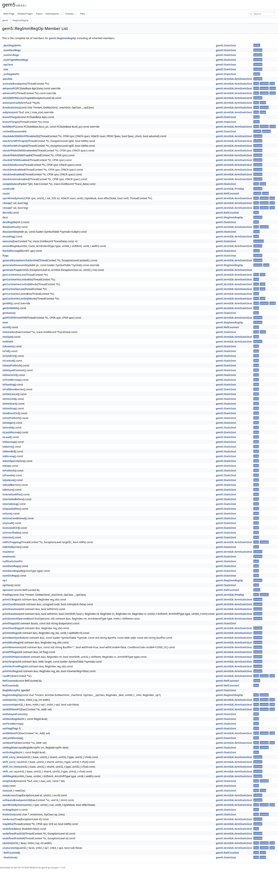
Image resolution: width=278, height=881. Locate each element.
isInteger (8, 422)
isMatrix (7, 446)
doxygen (54, 867)
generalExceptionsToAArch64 (20, 260)
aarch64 (7, 78)
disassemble (10, 231)
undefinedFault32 (13, 833)
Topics (39, 13)
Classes (70, 13)
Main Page (8, 13)
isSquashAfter (11, 508)
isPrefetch (8, 470)
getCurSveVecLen (13, 289)
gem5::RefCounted (227, 193)
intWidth (7, 341)
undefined (8, 828)
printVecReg (10, 671)
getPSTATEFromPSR (14, 317)
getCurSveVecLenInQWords (19, 298)
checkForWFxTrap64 (14, 145)
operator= (8, 590)
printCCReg (9, 599)
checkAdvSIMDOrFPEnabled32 (21, 136)
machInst (8, 551)
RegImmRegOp (21, 20)
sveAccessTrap (11, 819)
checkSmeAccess (12, 164)
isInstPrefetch (11, 418)
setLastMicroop (12, 738)
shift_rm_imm (10, 766)
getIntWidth (10, 308)
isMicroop (8, 456)
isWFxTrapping (11, 542)
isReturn (7, 489)
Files (84, 13)
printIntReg (9, 633)
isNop (6, 465)
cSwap (6, 203)
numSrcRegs (10, 575)
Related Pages (25, 13)
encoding (8, 236)
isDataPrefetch (11, 365)
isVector (7, 537)
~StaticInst (9, 857)
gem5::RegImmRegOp (62, 38)
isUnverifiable (11, 532)
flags (5, 255)
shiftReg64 (9, 776)
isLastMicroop (11, 432)
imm (5, 322)
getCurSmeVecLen (13, 274)
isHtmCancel (10, 394)
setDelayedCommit (14, 714)
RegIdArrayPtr (11, 690)
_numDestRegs (11, 50)
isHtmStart (9, 403)
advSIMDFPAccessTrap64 (17, 98)
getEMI (6, 303)
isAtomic (7, 346)
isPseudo (7, 475)
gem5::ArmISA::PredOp (230, 188)
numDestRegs (11, 566)
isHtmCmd (8, 399)
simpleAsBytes (11, 781)
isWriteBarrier (11, 547)
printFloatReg (10, 628)
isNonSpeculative (13, 461)
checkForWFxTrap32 (14, 141)
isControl (8, 360)
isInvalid (7, 427)
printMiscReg (10, 642)
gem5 (5, 20)
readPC (6, 676)
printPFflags (10, 652)
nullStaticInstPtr (12, 561)
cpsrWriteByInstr (13, 198)
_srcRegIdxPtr (10, 74)
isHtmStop (8, 408)
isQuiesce (8, 480)
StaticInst (8, 814)
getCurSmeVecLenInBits (17, 279)
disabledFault (10, 227)
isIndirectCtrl (10, 413)
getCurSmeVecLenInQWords (19, 284)
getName (8, 313)
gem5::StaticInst (226, 45)
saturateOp (9, 704)
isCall (5, 351)
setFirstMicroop (12, 723)
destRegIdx (9, 222)
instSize (7, 336)
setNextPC (8, 742)
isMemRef (8, 451)
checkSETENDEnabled (15, 160)
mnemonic (9, 556)
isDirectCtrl (9, 375)
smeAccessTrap (11, 795)
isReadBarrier (10, 484)
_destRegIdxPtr (11, 45)
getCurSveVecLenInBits (16, 293)
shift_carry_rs (10, 762)
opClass (7, 585)
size (4, 785)
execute (7, 241)
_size (5, 69)
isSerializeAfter (11, 494)
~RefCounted (10, 852)
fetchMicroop (10, 250)
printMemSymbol (13, 637)
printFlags (8, 623)
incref (6, 327)
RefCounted (9, 680)
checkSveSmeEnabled (15, 179)
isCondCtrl (8, 356)
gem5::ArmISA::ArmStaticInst (234, 78)
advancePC (9, 88)
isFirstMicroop (11, 379)
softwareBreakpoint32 (16, 800)
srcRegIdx (8, 809)
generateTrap (10, 270)
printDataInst (10, 609)
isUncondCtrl (10, 527)
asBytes (7, 112)
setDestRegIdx (11, 719)
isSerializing (9, 504)
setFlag (7, 728)
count (6, 193)
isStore (6, 513)
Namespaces (54, 13)
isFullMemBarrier (13, 389)
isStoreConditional (13, 518)
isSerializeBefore (12, 499)
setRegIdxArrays (12, 747)
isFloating (8, 384)
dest (5, 217)
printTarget (9, 661)
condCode (8, 188)
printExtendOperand (15, 618)
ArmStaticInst (11, 107)
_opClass (7, 64)
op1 (4, 580)
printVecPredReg (12, 666)
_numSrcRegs (10, 55)
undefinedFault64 (13, 838)
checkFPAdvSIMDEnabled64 (19, 150)
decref (6, 212)
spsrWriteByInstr (13, 805)
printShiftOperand (13, 656)
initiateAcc (9, 332)
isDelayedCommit (13, 370)
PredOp (7, 594)
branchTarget (10, 117)
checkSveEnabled (13, 174)
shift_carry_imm (12, 757)
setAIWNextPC (11, 709)
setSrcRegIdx (10, 752)
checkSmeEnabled (13, 169)
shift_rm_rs (9, 771)
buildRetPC (9, 126)
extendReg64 (10, 246)
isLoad (6, 437)
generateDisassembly (15, 265)
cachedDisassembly (14, 131)
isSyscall (7, 523)
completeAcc (10, 184)
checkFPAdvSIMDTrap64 (17, 155)
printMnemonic (12, 647)
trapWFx (7, 824)
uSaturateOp (10, 848)
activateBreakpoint (14, 83)
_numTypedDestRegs (15, 59)
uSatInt (7, 843)
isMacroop (8, 442)
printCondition (11, 604)
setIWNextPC (10, 733)
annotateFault (11, 102)
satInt (6, 699)
